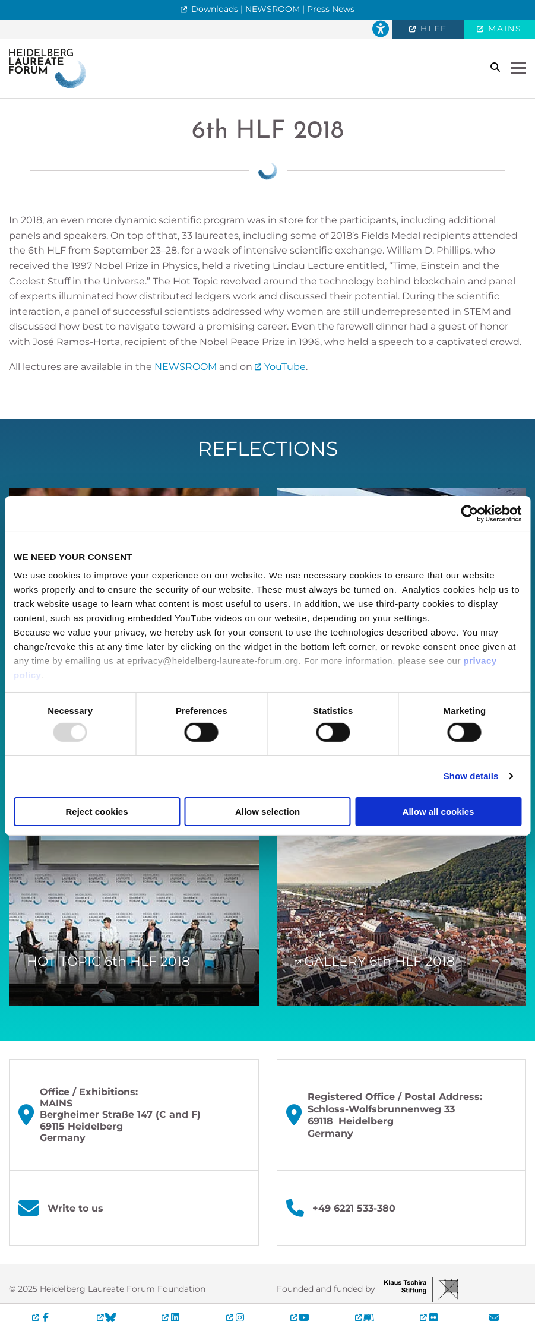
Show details (471, 776)
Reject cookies (96, 812)
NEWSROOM (185, 366)
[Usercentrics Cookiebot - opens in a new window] (469, 513)
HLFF (432, 28)
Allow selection (267, 812)
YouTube (285, 366)
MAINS (503, 28)
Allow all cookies (438, 812)
